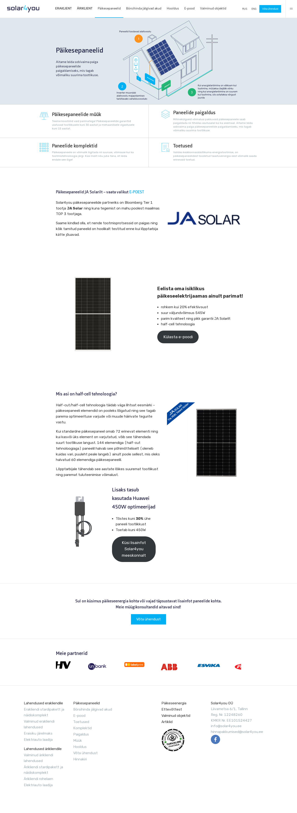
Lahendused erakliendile (43, 703)
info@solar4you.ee (226, 726)
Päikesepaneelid (109, 8)
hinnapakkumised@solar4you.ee (237, 732)
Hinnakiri (80, 759)
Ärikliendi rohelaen (38, 779)
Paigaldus (81, 734)
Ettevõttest (171, 709)
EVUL (173, 740)
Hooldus (173, 8)
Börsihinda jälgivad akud (143, 8)
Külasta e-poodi (178, 337)
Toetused (81, 722)
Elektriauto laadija (38, 740)
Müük (77, 740)
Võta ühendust (270, 9)
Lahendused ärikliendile (43, 749)
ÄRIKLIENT (84, 8)
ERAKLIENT (63, 8)
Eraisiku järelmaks (38, 733)
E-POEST (136, 192)
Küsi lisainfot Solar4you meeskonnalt (134, 549)
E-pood (189, 8)
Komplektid (82, 728)
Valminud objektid (213, 8)
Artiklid (167, 722)
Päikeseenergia (173, 703)
